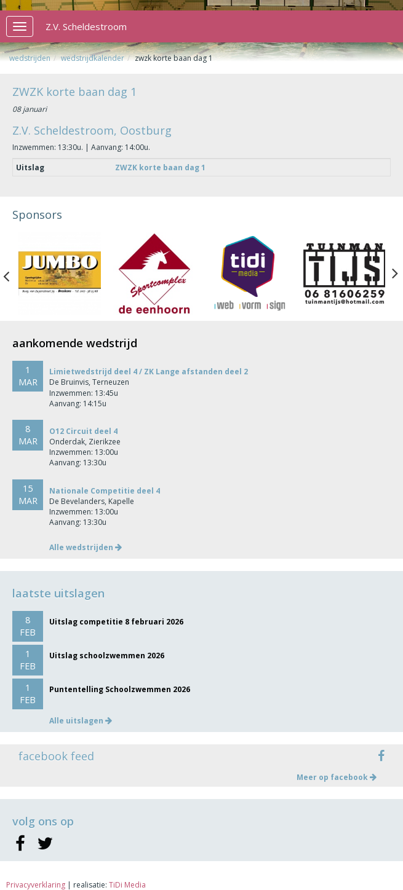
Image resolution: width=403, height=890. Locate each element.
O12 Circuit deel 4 (83, 431)
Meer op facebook (337, 777)
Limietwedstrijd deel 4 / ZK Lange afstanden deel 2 (148, 371)
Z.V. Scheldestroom (86, 26)
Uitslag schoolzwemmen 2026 (106, 655)
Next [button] (395, 273)
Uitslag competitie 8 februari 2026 (116, 621)
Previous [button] (12, 273)
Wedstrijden (29, 58)
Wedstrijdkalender (92, 58)
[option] (59, 273)
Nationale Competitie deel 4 (104, 491)
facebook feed (56, 756)
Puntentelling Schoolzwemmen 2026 (119, 689)
